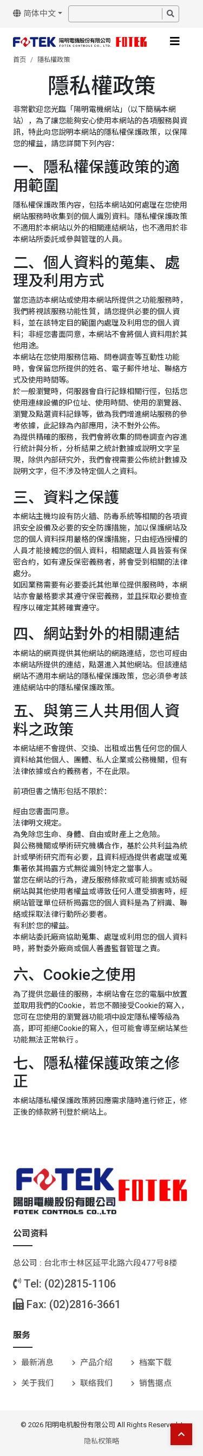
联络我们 (96, 1383)
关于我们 (37, 1383)
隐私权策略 (101, 1441)
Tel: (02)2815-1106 (64, 1283)
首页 (19, 60)
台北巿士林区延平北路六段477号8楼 (110, 1263)
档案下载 (155, 1362)
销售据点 (155, 1383)
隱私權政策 (53, 60)
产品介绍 (96, 1362)
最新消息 (37, 1362)
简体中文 (34, 13)
